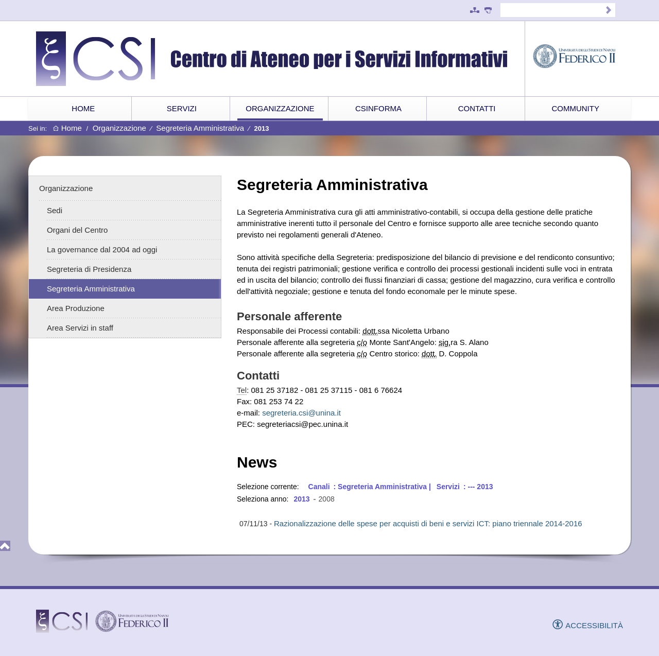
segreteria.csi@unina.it (301, 412)
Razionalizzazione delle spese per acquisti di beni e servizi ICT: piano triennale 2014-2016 (428, 523)
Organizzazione (119, 128)
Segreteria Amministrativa (200, 128)
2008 (327, 499)
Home (67, 128)
